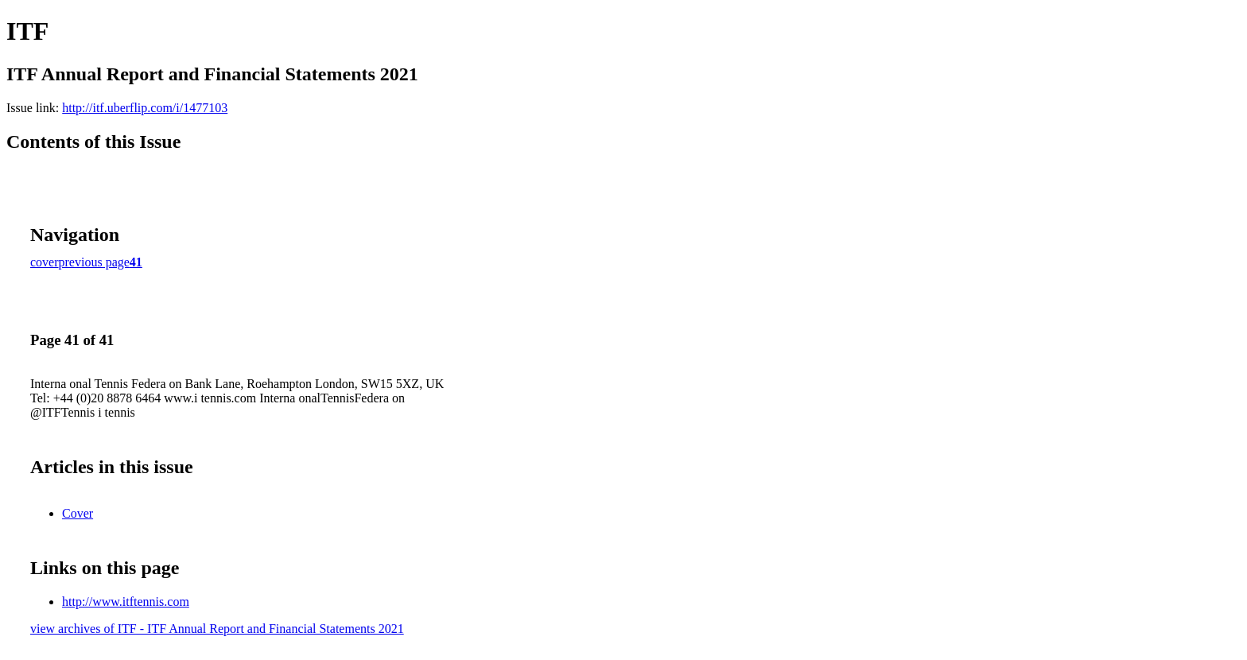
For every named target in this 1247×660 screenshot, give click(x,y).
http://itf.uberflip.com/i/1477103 (144, 108)
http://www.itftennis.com (125, 601)
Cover (77, 513)
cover (44, 262)
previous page (94, 262)
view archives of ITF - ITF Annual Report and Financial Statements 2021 (217, 628)
